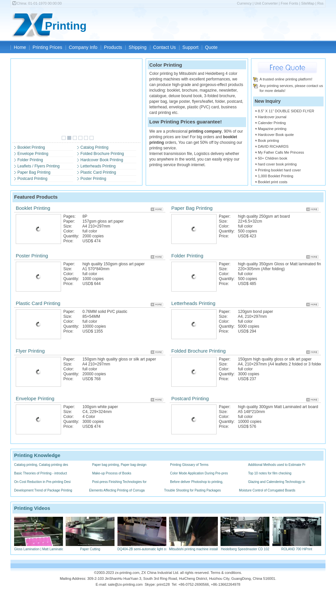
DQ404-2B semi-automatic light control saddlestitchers (157, 547)
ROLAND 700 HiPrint (296, 547)
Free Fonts (289, 3)
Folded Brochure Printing (102, 153)
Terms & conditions (226, 573)
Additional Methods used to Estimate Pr (276, 465)
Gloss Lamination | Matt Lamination (40, 547)
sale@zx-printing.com (125, 584)
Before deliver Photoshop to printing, (196, 482)
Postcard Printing (32, 178)
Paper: (69, 221)
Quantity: (71, 236)
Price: (68, 241)
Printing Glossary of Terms (189, 465)
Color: (68, 231)
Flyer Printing (30, 351)
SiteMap (307, 3)
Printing (66, 26)
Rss (320, 3)
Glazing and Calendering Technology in (276, 482)
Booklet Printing (31, 147)
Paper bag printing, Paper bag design (119, 465)
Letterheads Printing (98, 166)
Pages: (69, 216)
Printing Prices (47, 47)
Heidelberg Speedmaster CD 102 (244, 547)
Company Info (83, 47)
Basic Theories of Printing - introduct (40, 473)
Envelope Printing (32, 153)
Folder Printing (30, 160)
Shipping (138, 47)
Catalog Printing (94, 147)
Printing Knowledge (37, 455)
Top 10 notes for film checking (269, 473)
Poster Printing (93, 178)
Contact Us (164, 47)
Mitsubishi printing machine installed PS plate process (208, 547)
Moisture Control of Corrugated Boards (267, 490)
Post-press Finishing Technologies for (119, 482)
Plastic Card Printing (98, 172)
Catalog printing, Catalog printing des (41, 465)
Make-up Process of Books (112, 473)
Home (20, 47)
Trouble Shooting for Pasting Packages (192, 490)
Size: (67, 226)
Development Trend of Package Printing (43, 490)
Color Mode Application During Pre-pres (199, 473)
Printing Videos (32, 508)
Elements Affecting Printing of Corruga (116, 490)
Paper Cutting (90, 547)
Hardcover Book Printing (101, 160)
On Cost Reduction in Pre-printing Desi (42, 482)
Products (113, 47)
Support (190, 47)
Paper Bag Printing (34, 172)
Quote (211, 47)
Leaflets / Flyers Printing (38, 166)
